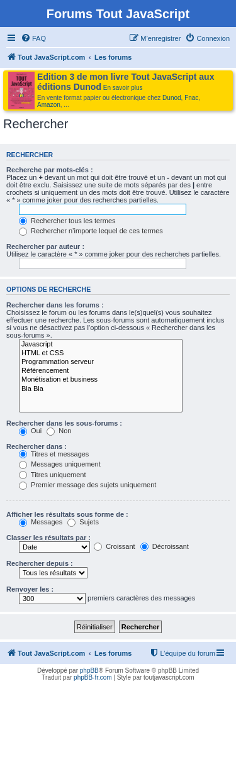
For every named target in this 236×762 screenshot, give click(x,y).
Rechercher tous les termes (67, 220)
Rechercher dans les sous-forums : (64, 423)
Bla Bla (100, 389)
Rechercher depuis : (39, 563)
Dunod (171, 97)
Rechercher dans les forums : (55, 305)
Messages (40, 522)
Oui (30, 430)
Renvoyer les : (29, 589)
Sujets (83, 522)
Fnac (191, 97)
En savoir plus (123, 87)
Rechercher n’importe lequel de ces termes (91, 231)
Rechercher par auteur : (45, 246)
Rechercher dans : (36, 446)
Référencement (100, 371)
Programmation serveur (100, 362)
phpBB (89, 670)
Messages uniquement (60, 464)
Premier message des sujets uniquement (87, 485)
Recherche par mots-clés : (49, 170)
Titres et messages (54, 454)
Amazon (48, 104)
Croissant (114, 546)
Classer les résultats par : (48, 537)
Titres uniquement (52, 474)
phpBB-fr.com (93, 677)
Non (59, 430)
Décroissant (164, 546)
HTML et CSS (100, 353)
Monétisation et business (100, 379)
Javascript (100, 344)
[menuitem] (33, 38)
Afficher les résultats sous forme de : (67, 514)
